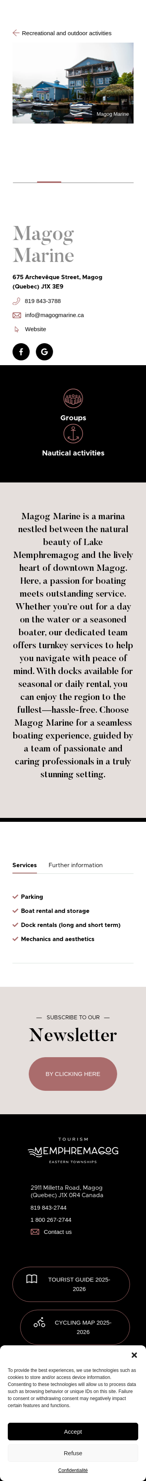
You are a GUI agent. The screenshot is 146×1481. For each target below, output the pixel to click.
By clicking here (73, 1073)
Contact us (51, 1231)
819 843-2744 (48, 1207)
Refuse (73, 1453)
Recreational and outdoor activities (61, 32)
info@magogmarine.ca (48, 315)
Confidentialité (73, 1470)
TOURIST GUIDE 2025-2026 (79, 1284)
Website (30, 329)
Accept (73, 1431)
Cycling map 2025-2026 (83, 1327)
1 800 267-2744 (50, 1219)
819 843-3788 (36, 301)
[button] (134, 1355)
